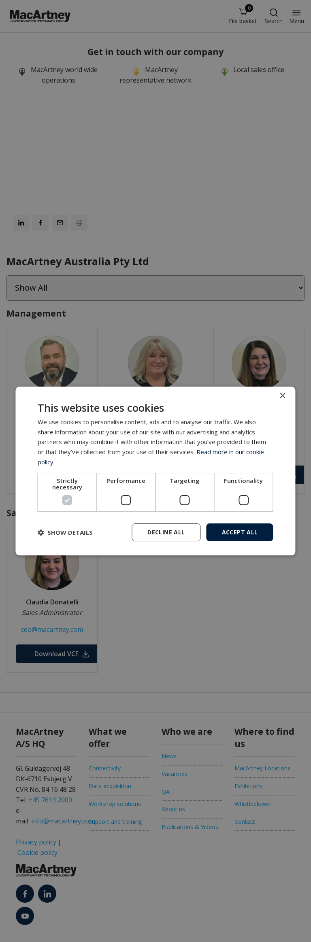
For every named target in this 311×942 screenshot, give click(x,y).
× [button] (282, 396)
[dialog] (155, 471)
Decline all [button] (166, 532)
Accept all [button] (240, 532)
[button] (65, 532)
